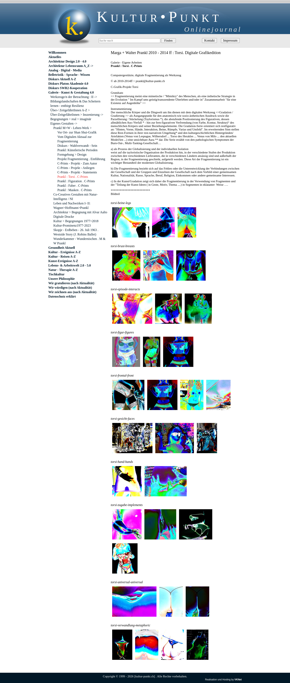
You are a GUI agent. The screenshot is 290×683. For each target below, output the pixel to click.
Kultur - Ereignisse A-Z (64, 252)
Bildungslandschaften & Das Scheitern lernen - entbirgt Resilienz (75, 103)
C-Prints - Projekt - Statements (77, 172)
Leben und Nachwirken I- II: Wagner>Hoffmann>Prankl (71, 205)
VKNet (238, 679)
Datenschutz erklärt (62, 296)
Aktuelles (54, 57)
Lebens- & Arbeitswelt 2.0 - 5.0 (69, 265)
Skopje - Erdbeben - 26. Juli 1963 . (75, 230)
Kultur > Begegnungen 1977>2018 (75, 221)
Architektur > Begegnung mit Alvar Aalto (80, 212)
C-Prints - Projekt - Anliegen (75, 168)
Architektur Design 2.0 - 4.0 (67, 61)
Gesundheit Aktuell (61, 247)
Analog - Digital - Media (65, 70)
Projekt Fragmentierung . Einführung (81, 159)
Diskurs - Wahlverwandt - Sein (77, 145)
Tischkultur (56, 274)
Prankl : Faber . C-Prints (73, 185)
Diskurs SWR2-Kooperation (67, 88)
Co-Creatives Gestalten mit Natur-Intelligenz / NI (75, 197)
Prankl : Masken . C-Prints (74, 190)
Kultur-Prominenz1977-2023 (72, 225)
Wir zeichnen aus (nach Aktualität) (72, 292)
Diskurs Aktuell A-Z (62, 79)
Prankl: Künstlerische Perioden (77, 150)
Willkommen (57, 52)
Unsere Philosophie (61, 278)
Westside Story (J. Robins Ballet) (74, 234)
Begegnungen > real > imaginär (70, 119)
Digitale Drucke (63, 216)
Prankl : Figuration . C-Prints (76, 181)
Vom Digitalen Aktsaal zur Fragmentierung (74, 139)
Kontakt (209, 40)
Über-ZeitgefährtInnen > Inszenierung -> (76, 114)
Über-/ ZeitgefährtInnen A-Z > (70, 110)
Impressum (230, 40)
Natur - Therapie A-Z (63, 270)
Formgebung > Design (71, 154)
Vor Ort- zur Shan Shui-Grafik (76, 132)
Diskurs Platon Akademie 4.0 (68, 83)
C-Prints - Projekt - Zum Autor (77, 163)
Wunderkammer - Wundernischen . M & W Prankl (79, 241)
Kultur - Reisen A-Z (62, 256)
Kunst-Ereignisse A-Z (63, 261)
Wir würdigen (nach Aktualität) (70, 287)
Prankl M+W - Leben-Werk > (72, 128)
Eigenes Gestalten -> (63, 123)
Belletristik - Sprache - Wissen (69, 74)
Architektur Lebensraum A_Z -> (70, 66)
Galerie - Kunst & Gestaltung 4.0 (71, 92)
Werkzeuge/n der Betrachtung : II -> (73, 97)
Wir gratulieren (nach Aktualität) (71, 283)
